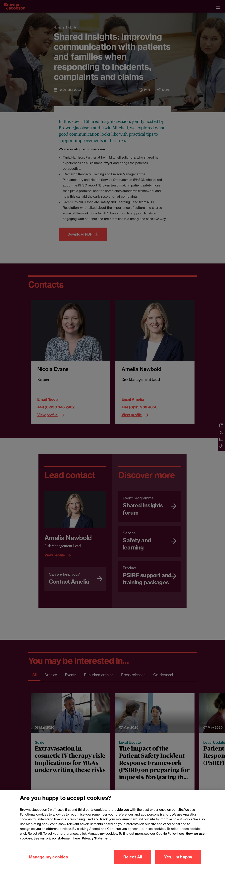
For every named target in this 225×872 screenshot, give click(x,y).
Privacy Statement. (96, 844)
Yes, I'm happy (178, 862)
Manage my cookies (48, 862)
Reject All (132, 862)
